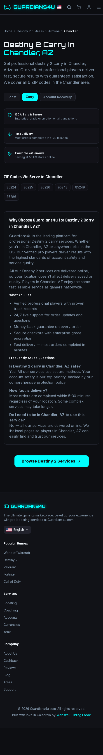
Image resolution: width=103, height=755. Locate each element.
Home (8, 31)
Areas (39, 31)
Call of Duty (12, 581)
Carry (30, 97)
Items (7, 632)
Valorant (10, 567)
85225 (28, 187)
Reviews (10, 668)
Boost (11, 97)
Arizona (54, 31)
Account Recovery (57, 97)
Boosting (10, 603)
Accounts (10, 617)
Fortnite (9, 574)
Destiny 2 (24, 31)
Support (10, 689)
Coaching (11, 610)
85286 (11, 197)
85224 (11, 187)
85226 (45, 187)
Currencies (12, 625)
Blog (7, 675)
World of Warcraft (17, 553)
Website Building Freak (73, 715)
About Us (10, 653)
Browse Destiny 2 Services (52, 461)
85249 (80, 187)
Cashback (11, 660)
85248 (63, 187)
